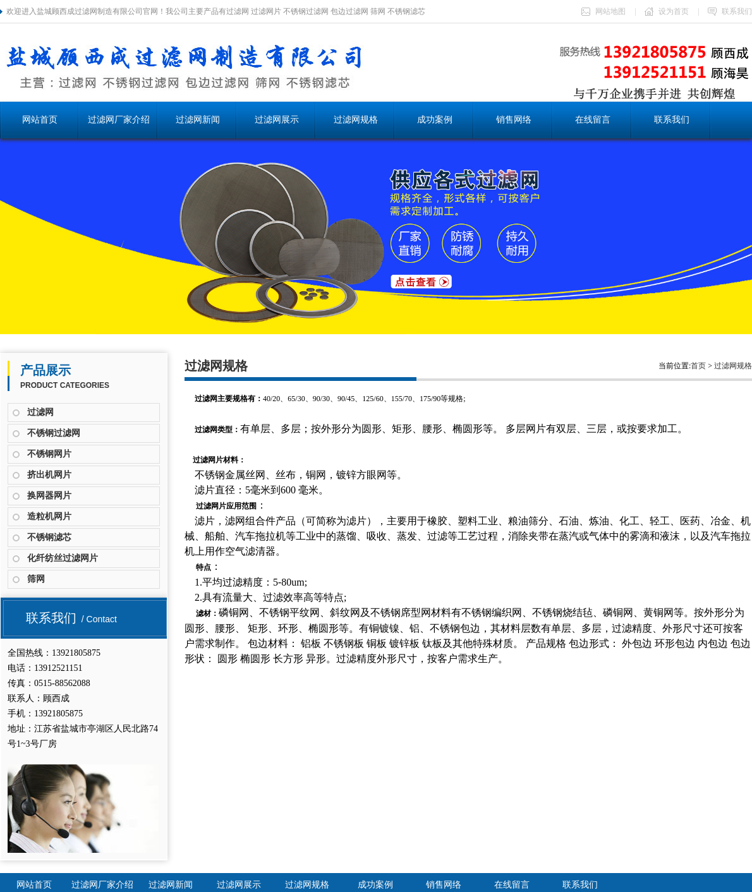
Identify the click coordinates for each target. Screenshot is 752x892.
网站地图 (603, 11)
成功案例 (434, 119)
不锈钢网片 (49, 454)
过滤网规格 (356, 119)
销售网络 (513, 119)
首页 (698, 365)
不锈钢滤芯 (49, 537)
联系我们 (730, 11)
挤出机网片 (49, 474)
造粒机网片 (49, 516)
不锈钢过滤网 (53, 433)
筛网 (36, 579)
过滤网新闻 (198, 119)
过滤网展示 (277, 119)
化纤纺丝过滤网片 (62, 558)
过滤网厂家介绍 (119, 119)
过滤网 (40, 412)
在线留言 (592, 119)
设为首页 (667, 11)
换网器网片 (49, 495)
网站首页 (40, 119)
